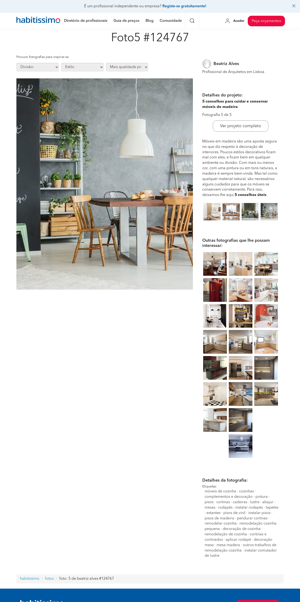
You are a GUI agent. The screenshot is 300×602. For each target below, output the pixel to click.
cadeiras (240, 502)
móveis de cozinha (220, 491)
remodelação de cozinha (226, 534)
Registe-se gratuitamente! (184, 6)
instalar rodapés (249, 508)
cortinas (223, 502)
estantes (213, 513)
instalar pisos (259, 513)
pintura (261, 497)
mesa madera (228, 545)
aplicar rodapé (238, 540)
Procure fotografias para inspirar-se (42, 57)
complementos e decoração (229, 497)
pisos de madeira (219, 518)
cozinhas (246, 491)
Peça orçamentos (266, 21)
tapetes (272, 508)
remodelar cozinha (221, 523)
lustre (254, 502)
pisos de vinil (234, 513)
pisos (209, 502)
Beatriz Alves (226, 64)
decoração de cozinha (242, 529)
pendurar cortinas (252, 518)
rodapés (225, 508)
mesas (210, 508)
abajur (267, 502)
